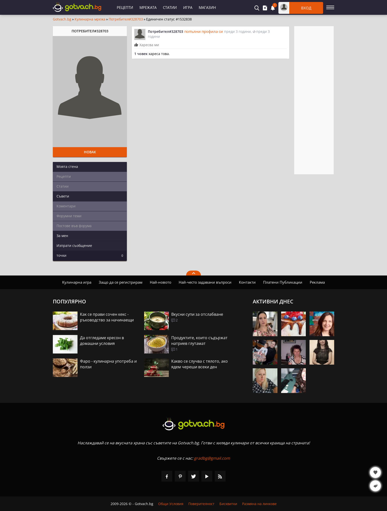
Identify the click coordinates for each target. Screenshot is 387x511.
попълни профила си (203, 31)
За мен (62, 235)
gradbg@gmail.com (212, 458)
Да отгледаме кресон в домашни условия (102, 340)
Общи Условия (170, 503)
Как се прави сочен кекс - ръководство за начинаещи (107, 317)
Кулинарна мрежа (90, 19)
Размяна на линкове (259, 503)
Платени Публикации (282, 282)
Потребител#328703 (126, 19)
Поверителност (201, 503)
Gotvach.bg (62, 19)
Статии (170, 7)
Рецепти (125, 7)
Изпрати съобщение (74, 245)
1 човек (141, 53)
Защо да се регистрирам (120, 282)
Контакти (247, 282)
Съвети (63, 196)
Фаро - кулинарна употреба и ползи (108, 364)
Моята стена (67, 166)
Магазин (207, 7)
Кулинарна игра (76, 282)
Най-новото (160, 282)
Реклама (317, 282)
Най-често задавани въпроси (205, 282)
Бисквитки (228, 503)
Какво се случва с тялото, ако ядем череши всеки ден (199, 364)
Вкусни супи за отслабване (197, 314)
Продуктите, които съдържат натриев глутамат (199, 340)
